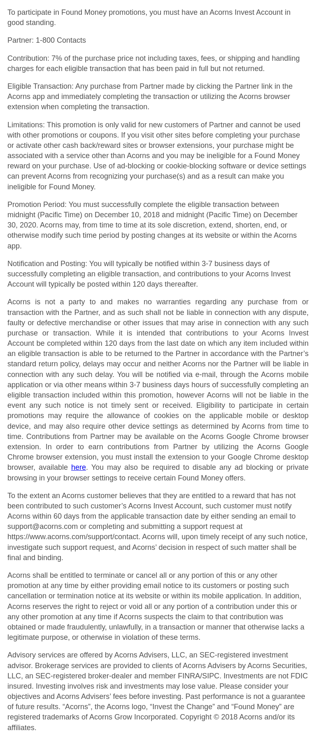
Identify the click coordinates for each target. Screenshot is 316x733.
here (78, 467)
